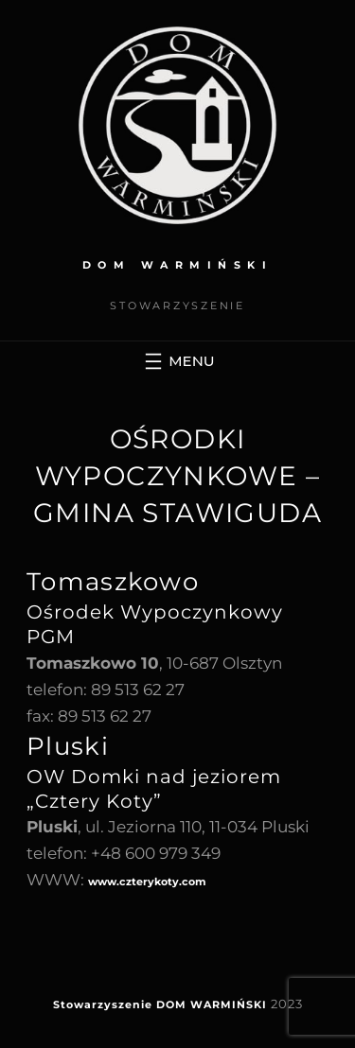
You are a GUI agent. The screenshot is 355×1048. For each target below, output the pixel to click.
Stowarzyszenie (102, 1004)
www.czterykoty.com (147, 881)
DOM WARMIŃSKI (178, 264)
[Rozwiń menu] (177, 361)
